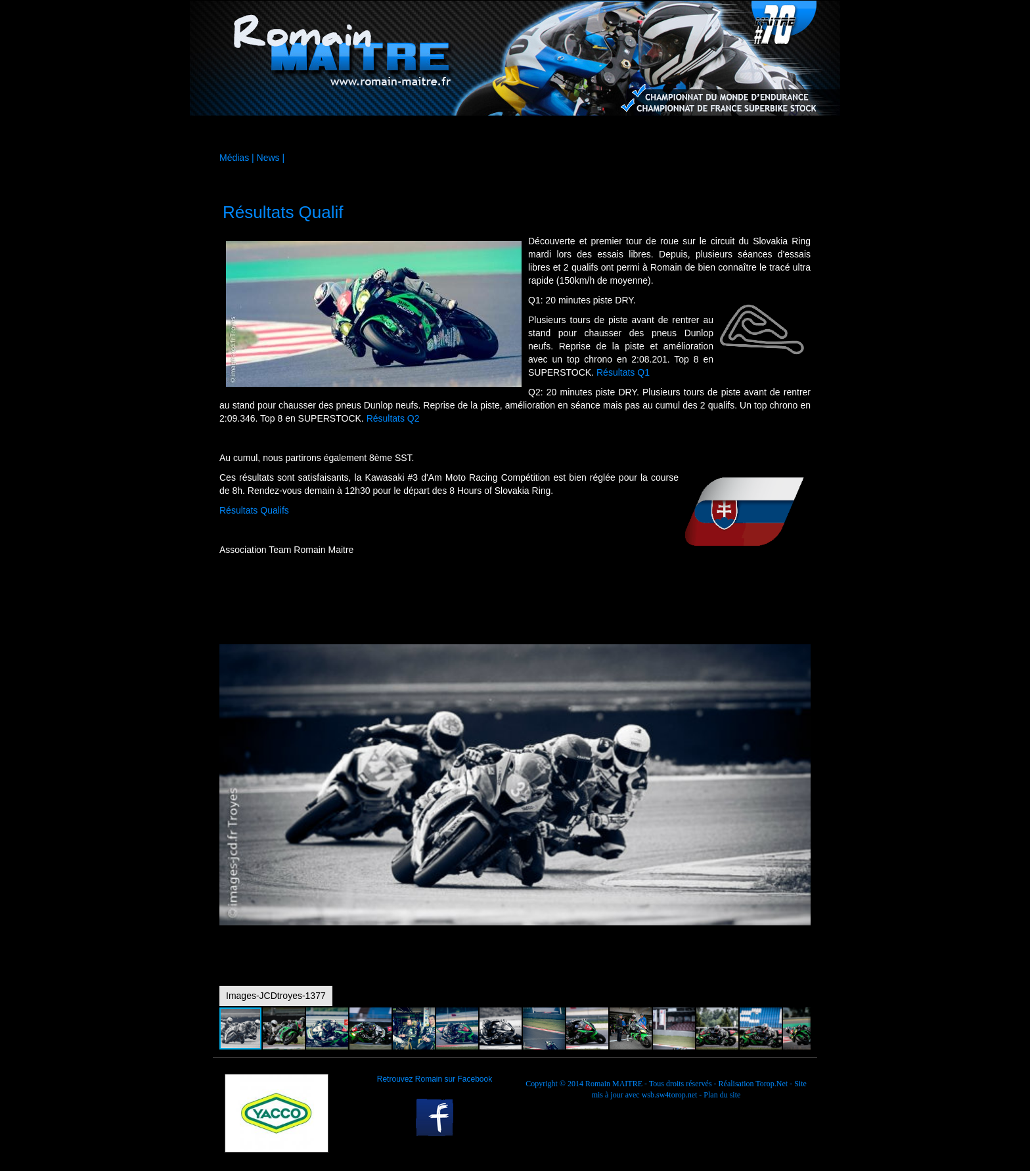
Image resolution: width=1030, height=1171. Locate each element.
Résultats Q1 (623, 372)
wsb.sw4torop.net (670, 1094)
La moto (341, 134)
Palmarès (686, 134)
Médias (514, 134)
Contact (772, 134)
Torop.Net (771, 1083)
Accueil (256, 134)
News (268, 157)
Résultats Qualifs (254, 510)
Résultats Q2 (393, 418)
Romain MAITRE (613, 1083)
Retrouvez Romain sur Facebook (434, 1079)
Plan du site (722, 1094)
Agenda (600, 134)
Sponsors (428, 134)
